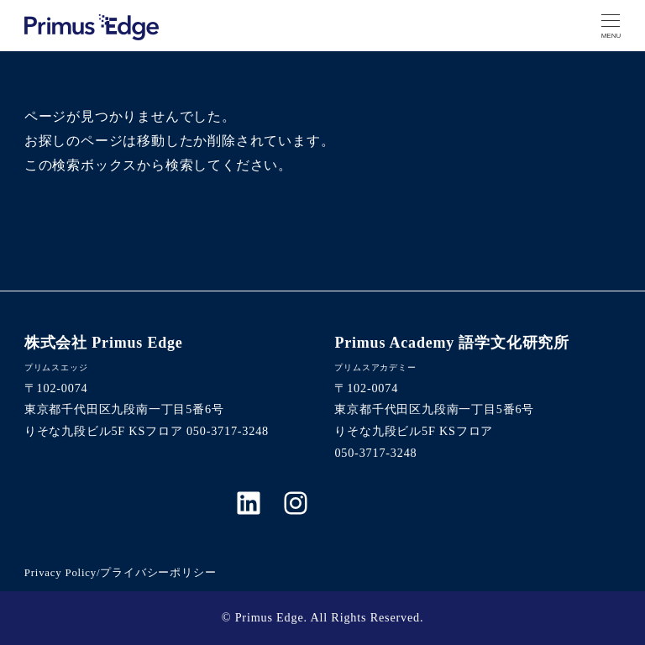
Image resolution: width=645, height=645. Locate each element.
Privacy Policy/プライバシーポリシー (120, 573)
